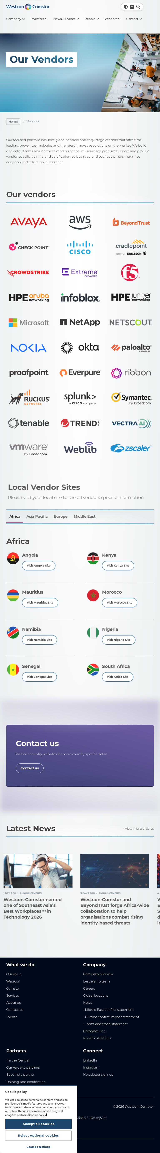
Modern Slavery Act (91, 1118)
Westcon (13, 981)
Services (12, 995)
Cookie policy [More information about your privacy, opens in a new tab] (37, 1115)
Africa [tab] (14, 516)
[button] (126, 7)
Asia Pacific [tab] (37, 516)
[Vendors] (112, 19)
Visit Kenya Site (118, 565)
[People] (91, 19)
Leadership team (96, 981)
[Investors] (38, 19)
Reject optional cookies (38, 1135)
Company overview (98, 974)
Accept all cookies (38, 1124)
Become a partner (20, 1074)
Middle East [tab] (85, 516)
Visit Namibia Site (39, 639)
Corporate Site (94, 1031)
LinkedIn (90, 1060)
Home (13, 122)
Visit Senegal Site (39, 676)
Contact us (30, 768)
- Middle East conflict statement (108, 1010)
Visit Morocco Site (119, 602)
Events (11, 1017)
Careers (89, 988)
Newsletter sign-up (98, 1074)
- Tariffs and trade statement (105, 1024)
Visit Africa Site (118, 676)
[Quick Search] (138, 7)
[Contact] (133, 19)
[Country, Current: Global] (132, 7)
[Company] (15, 19)
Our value (13, 974)
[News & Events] (66, 19)
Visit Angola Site (39, 565)
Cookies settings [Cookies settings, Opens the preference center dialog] (38, 1146)
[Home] (28, 7)
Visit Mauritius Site (40, 602)
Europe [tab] (61, 516)
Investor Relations (97, 1038)
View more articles (139, 828)
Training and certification (26, 1082)
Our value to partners (23, 1067)
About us (13, 1003)
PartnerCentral (17, 1060)
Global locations (96, 995)
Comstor (13, 988)
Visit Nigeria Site (119, 639)
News (87, 1003)
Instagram (91, 1067)
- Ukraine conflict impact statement (111, 1017)
